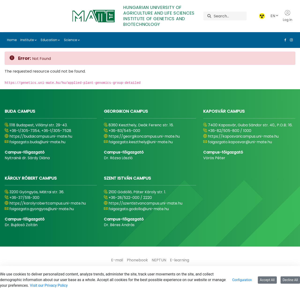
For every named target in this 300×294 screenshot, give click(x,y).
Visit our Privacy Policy (49, 285)
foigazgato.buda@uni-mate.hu (37, 142)
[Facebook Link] (284, 40)
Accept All (267, 280)
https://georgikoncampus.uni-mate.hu (144, 136)
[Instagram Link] (290, 40)
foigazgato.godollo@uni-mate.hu (139, 209)
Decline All (290, 280)
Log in (287, 16)
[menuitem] (117, 260)
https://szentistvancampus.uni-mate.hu (145, 203)
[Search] (230, 16)
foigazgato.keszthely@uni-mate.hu (141, 142)
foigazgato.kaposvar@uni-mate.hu (240, 142)
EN (274, 16)
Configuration (242, 280)
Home (12, 40)
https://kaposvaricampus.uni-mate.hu (243, 136)
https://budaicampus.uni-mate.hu (40, 136)
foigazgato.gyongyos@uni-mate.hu (41, 209)
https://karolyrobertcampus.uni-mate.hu (47, 203)
